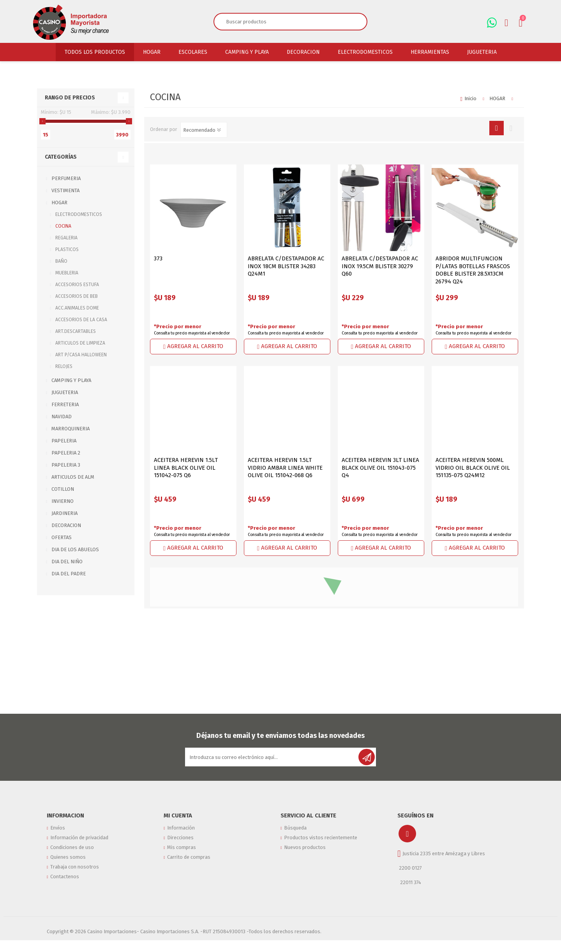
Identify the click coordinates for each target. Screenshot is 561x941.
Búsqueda (295, 829)
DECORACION (66, 525)
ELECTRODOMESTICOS (78, 214)
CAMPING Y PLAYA (71, 380)
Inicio (470, 98)
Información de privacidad (79, 841)
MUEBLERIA (66, 273)
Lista (511, 128)
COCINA (63, 226)
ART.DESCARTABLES (75, 331)
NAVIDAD (61, 416)
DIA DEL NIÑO (67, 561)
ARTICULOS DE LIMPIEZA (80, 343)
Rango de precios (70, 97)
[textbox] (281, 21)
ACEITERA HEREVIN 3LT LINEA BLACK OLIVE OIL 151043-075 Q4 (380, 467)
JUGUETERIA (64, 392)
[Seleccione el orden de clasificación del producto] (203, 130)
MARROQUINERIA (70, 429)
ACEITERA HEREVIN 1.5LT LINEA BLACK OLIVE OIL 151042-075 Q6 (186, 467)
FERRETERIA (65, 404)
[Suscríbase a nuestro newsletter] (272, 757)
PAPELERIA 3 (65, 465)
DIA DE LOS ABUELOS (75, 549)
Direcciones (180, 841)
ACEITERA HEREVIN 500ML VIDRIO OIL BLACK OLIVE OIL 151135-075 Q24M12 (473, 467)
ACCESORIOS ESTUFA (77, 284)
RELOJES (63, 366)
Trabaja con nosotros (74, 877)
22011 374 (410, 882)
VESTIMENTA (65, 190)
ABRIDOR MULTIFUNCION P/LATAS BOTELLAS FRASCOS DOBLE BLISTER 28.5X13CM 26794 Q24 (473, 270)
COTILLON (62, 489)
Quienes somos (68, 865)
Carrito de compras (188, 865)
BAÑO (61, 261)
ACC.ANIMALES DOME (77, 308)
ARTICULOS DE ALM (72, 477)
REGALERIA (66, 238)
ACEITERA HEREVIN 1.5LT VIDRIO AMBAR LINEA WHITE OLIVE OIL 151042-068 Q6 (285, 467)
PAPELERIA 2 (65, 453)
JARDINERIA (64, 513)
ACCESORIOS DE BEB (76, 296)
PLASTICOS (67, 249)
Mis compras (181, 853)
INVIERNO (62, 501)
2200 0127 (410, 868)
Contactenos (64, 889)
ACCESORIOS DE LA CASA (81, 319)
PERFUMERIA (66, 178)
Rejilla (496, 128)
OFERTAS (61, 537)
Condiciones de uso (72, 853)
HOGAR (59, 202)
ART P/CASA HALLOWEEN (81, 354)
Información (181, 829)
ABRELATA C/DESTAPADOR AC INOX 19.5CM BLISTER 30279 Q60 (380, 266)
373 (158, 258)
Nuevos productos (305, 853)
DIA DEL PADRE (68, 574)
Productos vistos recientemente (320, 841)
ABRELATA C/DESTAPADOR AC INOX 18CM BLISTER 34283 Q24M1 (286, 266)
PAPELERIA (63, 441)
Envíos (57, 829)
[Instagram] (407, 833)
